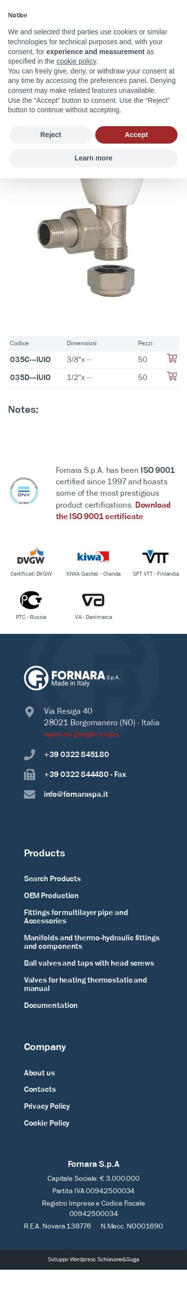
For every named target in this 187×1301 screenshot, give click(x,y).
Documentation (51, 1005)
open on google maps (81, 734)
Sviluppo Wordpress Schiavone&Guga (93, 1259)
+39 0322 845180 (67, 755)
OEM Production (51, 896)
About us (39, 1073)
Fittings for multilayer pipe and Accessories (76, 917)
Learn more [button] (93, 158)
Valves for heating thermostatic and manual (86, 985)
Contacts (40, 1089)
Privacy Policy (47, 1106)
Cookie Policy (47, 1123)
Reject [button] (50, 135)
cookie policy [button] (76, 61)
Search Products (52, 879)
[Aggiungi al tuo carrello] (172, 361)
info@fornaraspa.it (66, 795)
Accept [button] (136, 135)
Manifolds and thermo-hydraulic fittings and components (92, 943)
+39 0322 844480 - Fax (75, 775)
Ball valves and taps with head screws (89, 963)
